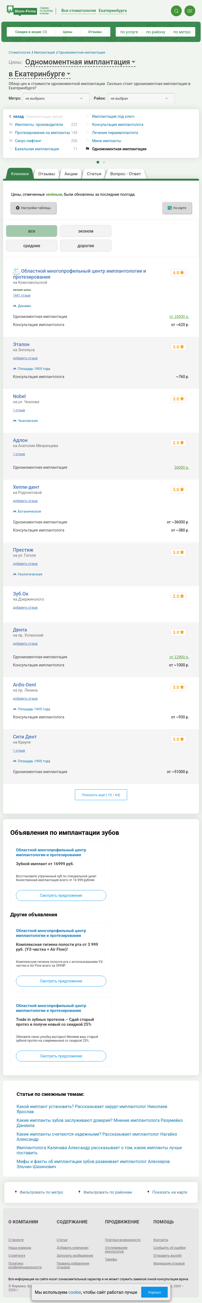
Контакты (160, 1240)
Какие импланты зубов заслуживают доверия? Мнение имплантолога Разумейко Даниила (99, 1123)
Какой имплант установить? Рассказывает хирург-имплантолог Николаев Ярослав (91, 1109)
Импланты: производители (39, 125)
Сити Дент (25, 737)
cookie (74, 1292)
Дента (20, 630)
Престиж (23, 550)
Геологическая (30, 574)
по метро (182, 32)
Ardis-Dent (24, 685)
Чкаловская (28, 421)
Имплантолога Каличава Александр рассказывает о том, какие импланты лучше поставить (99, 1150)
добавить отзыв (25, 358)
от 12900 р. (179, 657)
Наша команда (19, 1248)
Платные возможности (123, 1240)
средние (31, 245)
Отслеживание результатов (116, 1249)
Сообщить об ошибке (169, 1248)
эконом (85, 231)
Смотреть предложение (61, 895)
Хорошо (154, 1292)
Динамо (24, 306)
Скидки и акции (31, 32)
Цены (67, 32)
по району (155, 32)
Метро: (15, 98)
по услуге (129, 32)
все (31, 231)
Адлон (20, 440)
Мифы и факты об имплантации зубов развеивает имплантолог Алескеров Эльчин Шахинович (93, 1164)
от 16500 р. (179, 316)
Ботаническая (29, 511)
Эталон (21, 344)
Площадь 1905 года (34, 369)
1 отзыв (19, 410)
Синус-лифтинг (28, 141)
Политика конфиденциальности (25, 1265)
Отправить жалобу (167, 1256)
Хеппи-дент (26, 487)
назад (38, 117)
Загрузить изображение (75, 1256)
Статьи (62, 1240)
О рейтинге (16, 1256)
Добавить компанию (72, 1248)
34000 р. (181, 467)
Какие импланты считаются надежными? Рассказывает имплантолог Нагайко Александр (96, 1137)
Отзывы (95, 32)
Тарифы (111, 1259)
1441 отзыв (22, 295)
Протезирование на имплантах (42, 133)
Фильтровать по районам (105, 1192)
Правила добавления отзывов (73, 1265)
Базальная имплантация (37, 149)
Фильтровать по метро (39, 1192)
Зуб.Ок (20, 594)
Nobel (19, 396)
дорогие (86, 245)
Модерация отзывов (169, 1263)
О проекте (16, 1240)
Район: (100, 98)
